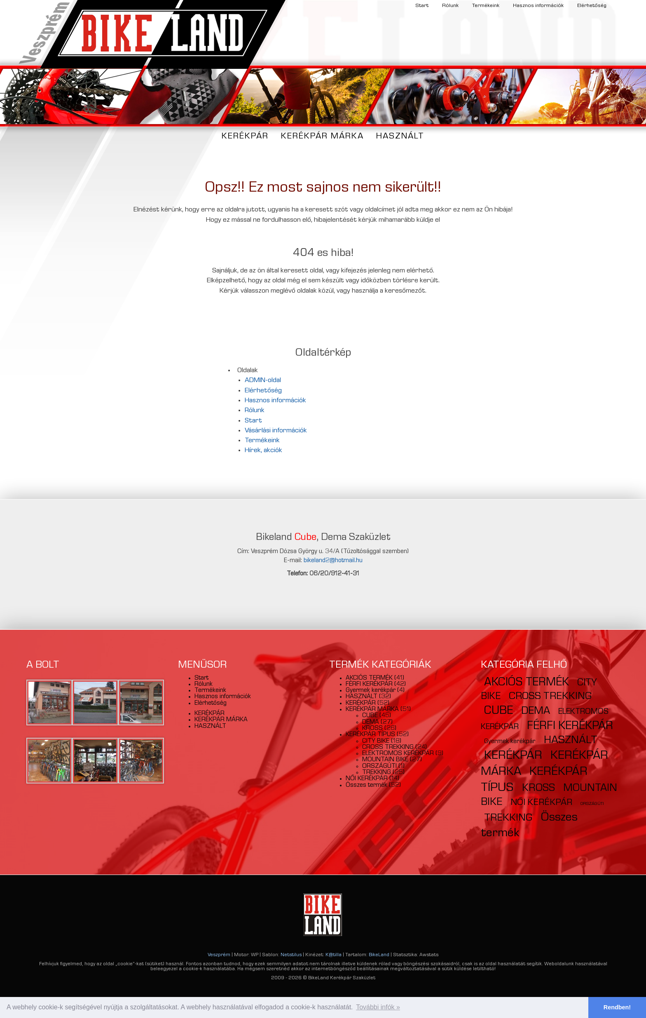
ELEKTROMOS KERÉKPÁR (398, 754)
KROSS (372, 728)
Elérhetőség (591, 6)
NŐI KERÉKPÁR (367, 779)
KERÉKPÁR (245, 136)
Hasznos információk (538, 6)
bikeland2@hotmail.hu (333, 561)
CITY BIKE (375, 741)
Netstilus (291, 955)
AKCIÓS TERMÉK (369, 678)
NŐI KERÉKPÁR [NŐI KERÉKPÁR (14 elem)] (541, 803)
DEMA (370, 722)
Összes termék (366, 785)
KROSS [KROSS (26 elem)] (538, 788)
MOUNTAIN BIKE (385, 760)
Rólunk (450, 6)
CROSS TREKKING (388, 747)
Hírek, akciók (263, 450)
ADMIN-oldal (263, 380)
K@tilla (333, 955)
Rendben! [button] (617, 1007)
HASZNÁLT (400, 136)
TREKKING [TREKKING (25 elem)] (508, 818)
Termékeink (485, 6)
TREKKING (376, 772)
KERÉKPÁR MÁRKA (322, 136)
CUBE (370, 716)
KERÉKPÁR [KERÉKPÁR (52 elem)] (513, 756)
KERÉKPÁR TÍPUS (370, 735)
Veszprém (219, 955)
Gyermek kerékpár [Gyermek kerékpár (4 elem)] (510, 742)
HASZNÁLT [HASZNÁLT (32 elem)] (570, 740)
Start (421, 6)
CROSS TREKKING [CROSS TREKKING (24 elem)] (550, 697)
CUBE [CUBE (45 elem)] (498, 712)
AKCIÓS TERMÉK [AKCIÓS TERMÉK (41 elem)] (526, 683)
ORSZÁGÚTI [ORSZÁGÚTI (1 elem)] (592, 804)
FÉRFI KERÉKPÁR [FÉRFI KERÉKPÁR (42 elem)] (570, 726)
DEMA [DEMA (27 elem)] (535, 711)
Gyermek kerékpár (371, 690)
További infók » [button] (378, 1007)
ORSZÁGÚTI (379, 766)
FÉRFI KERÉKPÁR (369, 684)
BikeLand (379, 955)
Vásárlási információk (276, 430)
